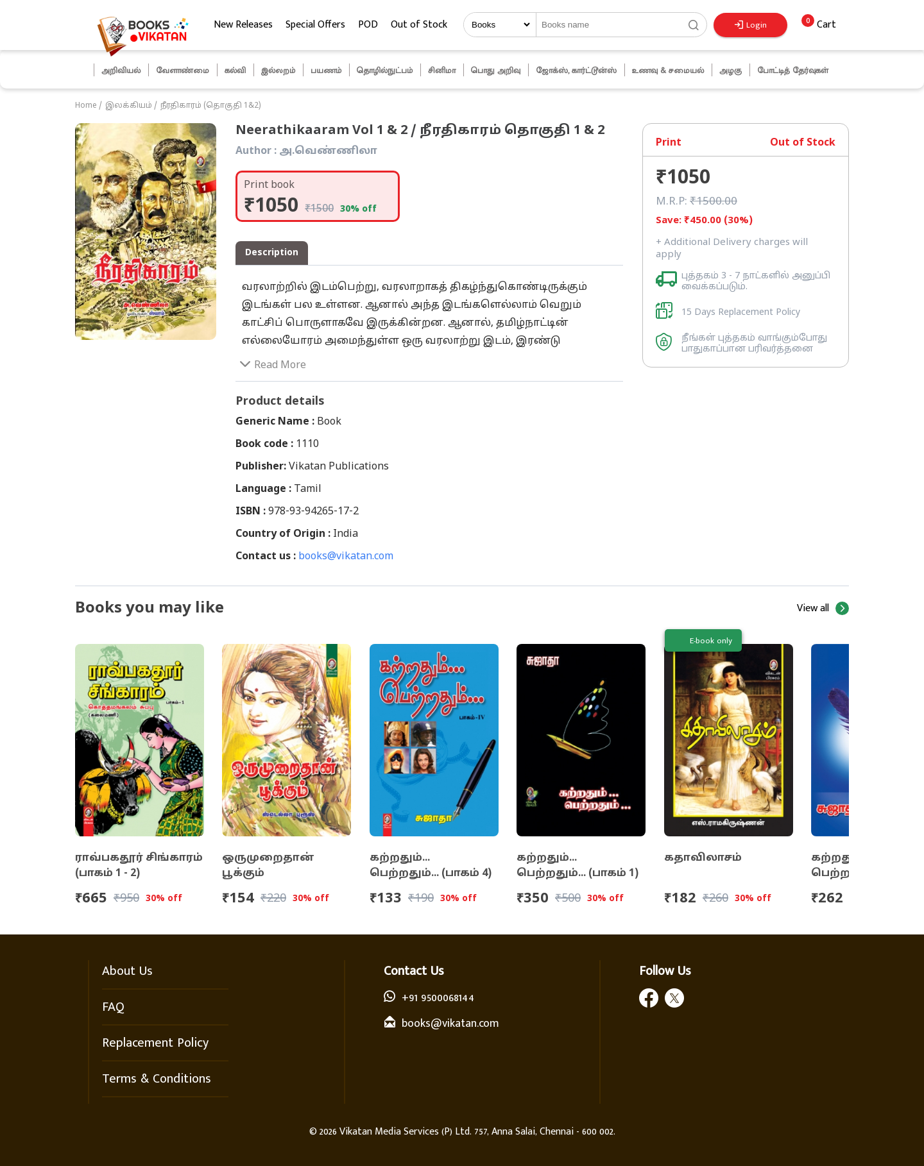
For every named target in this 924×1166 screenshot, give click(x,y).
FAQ (113, 1007)
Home (86, 105)
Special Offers (315, 24)
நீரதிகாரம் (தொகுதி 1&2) (210, 105)
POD (368, 24)
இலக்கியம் (128, 105)
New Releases (243, 24)
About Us (127, 971)
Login (751, 25)
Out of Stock (419, 24)
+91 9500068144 (438, 998)
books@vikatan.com (345, 556)
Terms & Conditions (156, 1079)
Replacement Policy (155, 1043)
